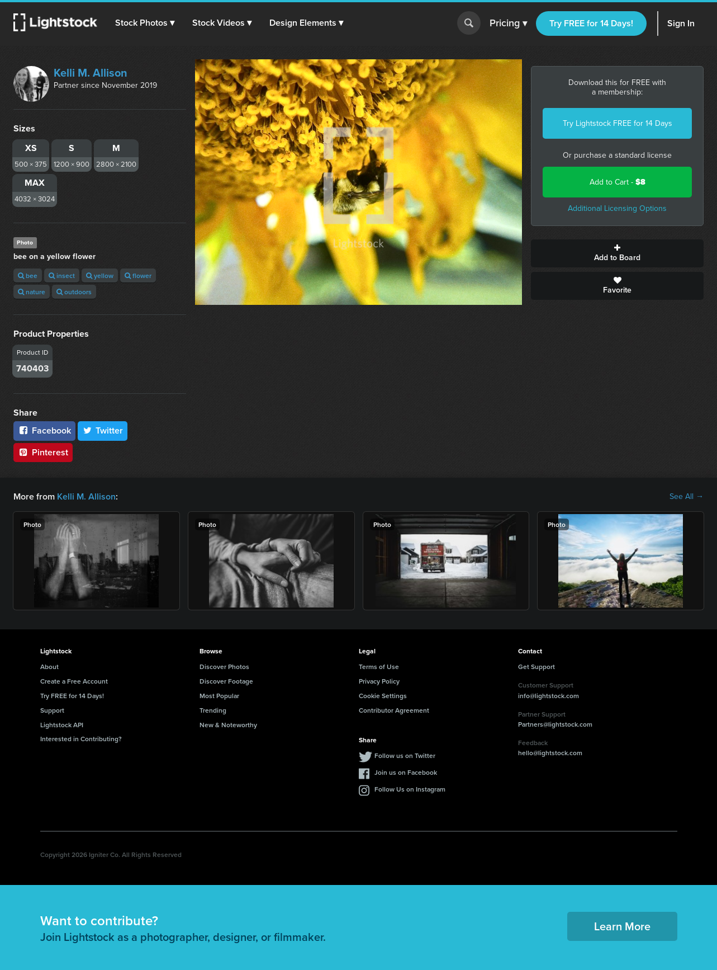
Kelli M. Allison (90, 72)
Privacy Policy (379, 681)
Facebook (44, 430)
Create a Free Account (74, 681)
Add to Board (617, 253)
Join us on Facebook (405, 772)
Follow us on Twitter (404, 755)
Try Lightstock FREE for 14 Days (617, 123)
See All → (686, 496)
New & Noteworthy (228, 724)
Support (52, 710)
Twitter (103, 430)
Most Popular (219, 695)
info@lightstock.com (548, 695)
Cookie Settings (383, 695)
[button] (144, 23)
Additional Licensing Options (617, 208)
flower (138, 275)
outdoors (74, 291)
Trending (213, 710)
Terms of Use (379, 666)
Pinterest (43, 452)
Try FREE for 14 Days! (591, 23)
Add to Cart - (617, 182)
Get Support (536, 666)
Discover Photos (224, 666)
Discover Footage (226, 681)
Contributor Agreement (394, 710)
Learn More (622, 926)
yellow (99, 275)
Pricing (508, 23)
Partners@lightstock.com (555, 724)
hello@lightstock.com (550, 752)
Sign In (681, 23)
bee (27, 275)
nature (31, 291)
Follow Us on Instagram (409, 789)
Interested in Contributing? (81, 738)
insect (62, 275)
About (49, 666)
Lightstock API (61, 724)
